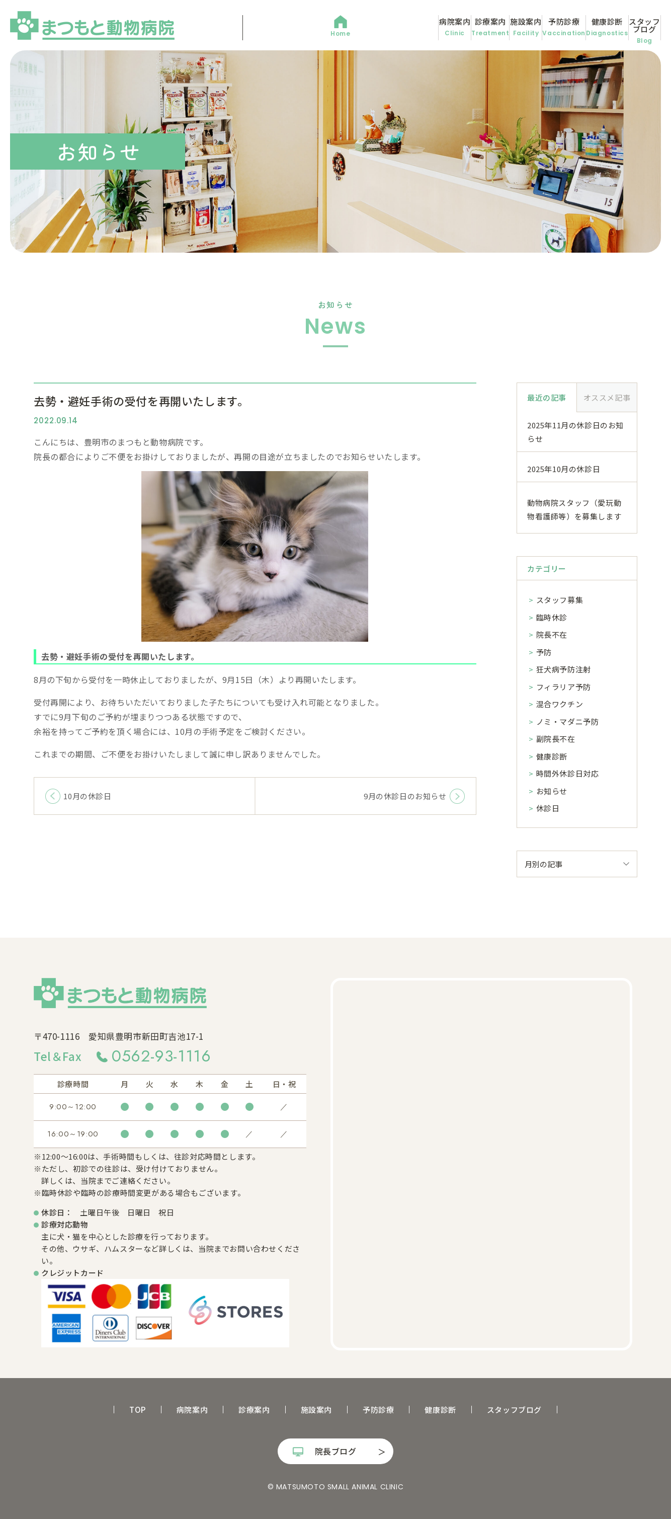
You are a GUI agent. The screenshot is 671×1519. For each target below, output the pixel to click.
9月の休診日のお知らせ (405, 796)
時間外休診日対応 (567, 773)
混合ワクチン (559, 704)
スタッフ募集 (559, 599)
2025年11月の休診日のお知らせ (575, 432)
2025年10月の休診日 (563, 469)
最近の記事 (546, 397)
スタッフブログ (627, 27)
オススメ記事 (607, 397)
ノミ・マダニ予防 (567, 721)
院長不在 (551, 634)
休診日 (548, 808)
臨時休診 (551, 617)
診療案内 (362, 27)
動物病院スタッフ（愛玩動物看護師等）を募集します (574, 509)
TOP (137, 1409)
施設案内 (429, 27)
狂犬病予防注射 (563, 669)
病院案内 (296, 27)
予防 (544, 652)
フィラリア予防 (563, 686)
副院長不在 (555, 738)
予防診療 (495, 27)
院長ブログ (336, 1451)
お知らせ (551, 791)
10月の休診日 (87, 796)
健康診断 (562, 27)
